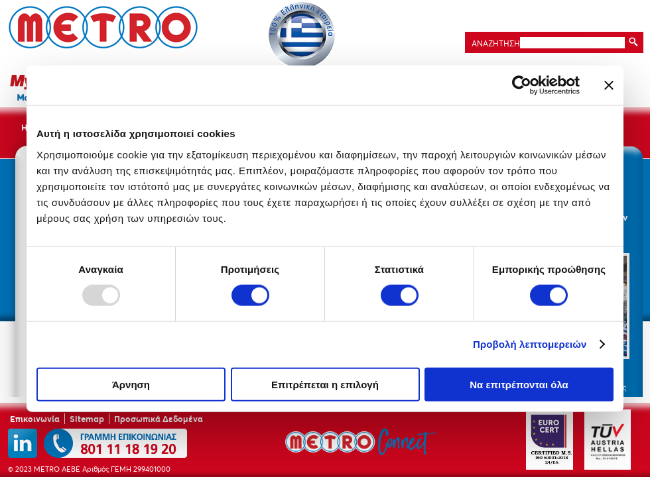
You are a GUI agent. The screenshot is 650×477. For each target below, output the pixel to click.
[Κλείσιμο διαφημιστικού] (609, 85)
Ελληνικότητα (302, 35)
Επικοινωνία (35, 419)
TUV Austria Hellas (607, 439)
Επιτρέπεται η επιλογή (325, 384)
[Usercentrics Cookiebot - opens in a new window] (522, 85)
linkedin (22, 443)
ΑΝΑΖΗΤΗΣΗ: (495, 43)
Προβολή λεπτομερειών (530, 344)
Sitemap (87, 419)
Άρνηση (131, 384)
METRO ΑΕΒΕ (103, 27)
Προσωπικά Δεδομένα (158, 419)
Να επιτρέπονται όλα (519, 384)
